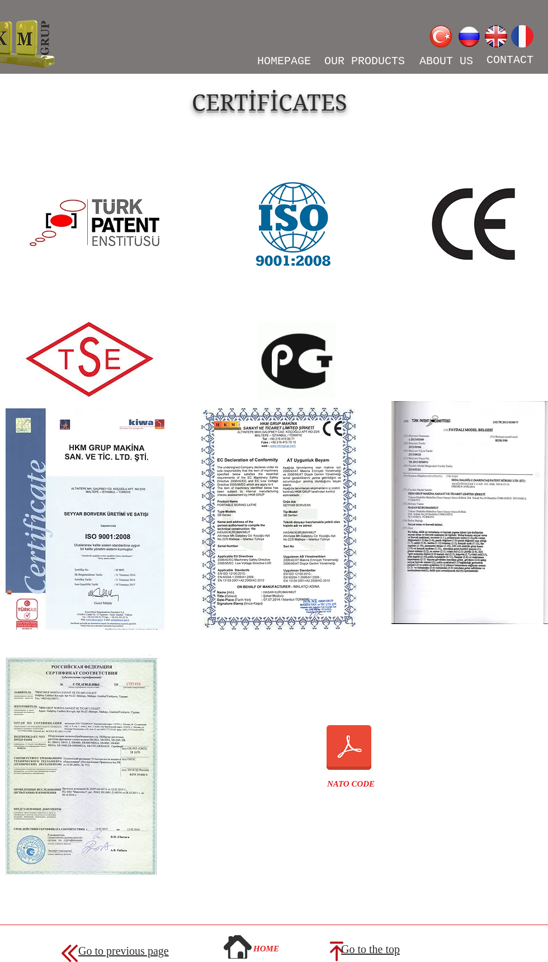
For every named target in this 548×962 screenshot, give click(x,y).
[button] (351, 784)
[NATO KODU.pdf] (349, 748)
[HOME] (266, 949)
